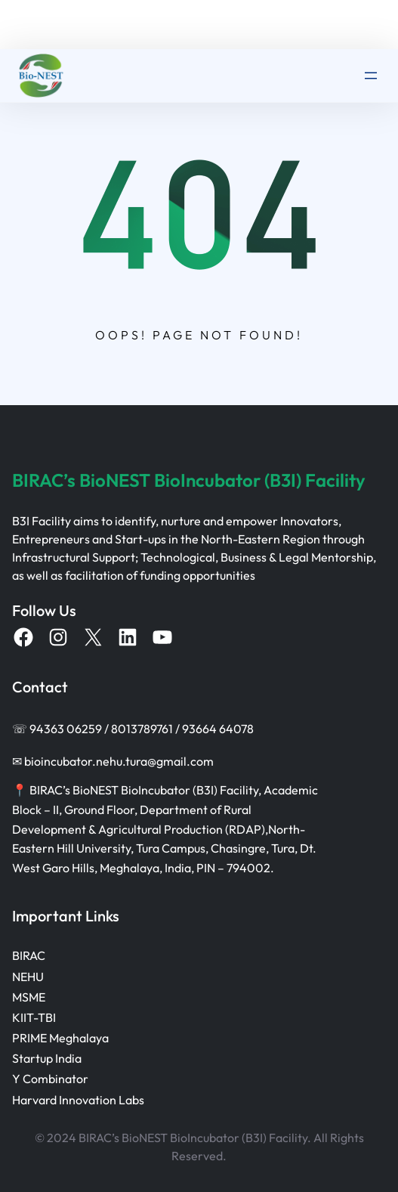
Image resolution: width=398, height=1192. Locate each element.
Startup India (47, 1058)
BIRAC (28, 955)
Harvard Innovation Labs (78, 1099)
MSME (28, 997)
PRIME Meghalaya (60, 1037)
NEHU (28, 976)
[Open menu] (371, 76)
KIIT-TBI (34, 1017)
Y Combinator (50, 1078)
